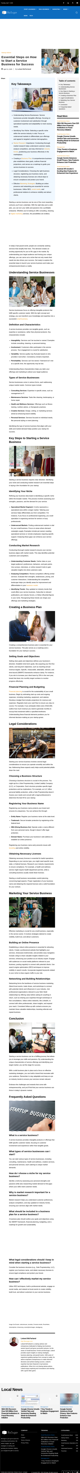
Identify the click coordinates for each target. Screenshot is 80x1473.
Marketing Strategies (27, 183)
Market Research (20, 143)
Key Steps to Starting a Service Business (67, 92)
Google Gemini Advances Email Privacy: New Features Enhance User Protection (68, 160)
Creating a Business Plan (68, 95)
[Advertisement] (40, 34)
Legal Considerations (67, 98)
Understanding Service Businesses (67, 88)
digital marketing (17, 214)
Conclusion (63, 104)
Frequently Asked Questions (65, 108)
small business (22, 319)
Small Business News (63, 121)
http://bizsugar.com (27, 1341)
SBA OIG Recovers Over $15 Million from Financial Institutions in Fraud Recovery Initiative (68, 126)
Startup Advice (6, 52)
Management (61, 147)
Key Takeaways (65, 84)
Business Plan (26, 158)
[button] (76, 12)
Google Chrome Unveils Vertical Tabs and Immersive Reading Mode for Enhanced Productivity (68, 139)
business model (32, 585)
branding (12, 848)
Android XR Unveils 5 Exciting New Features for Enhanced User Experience (67, 171)
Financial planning (15, 691)
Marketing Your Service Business (67, 101)
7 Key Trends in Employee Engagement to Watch (50, 1411)
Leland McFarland (24, 69)
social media (36, 189)
